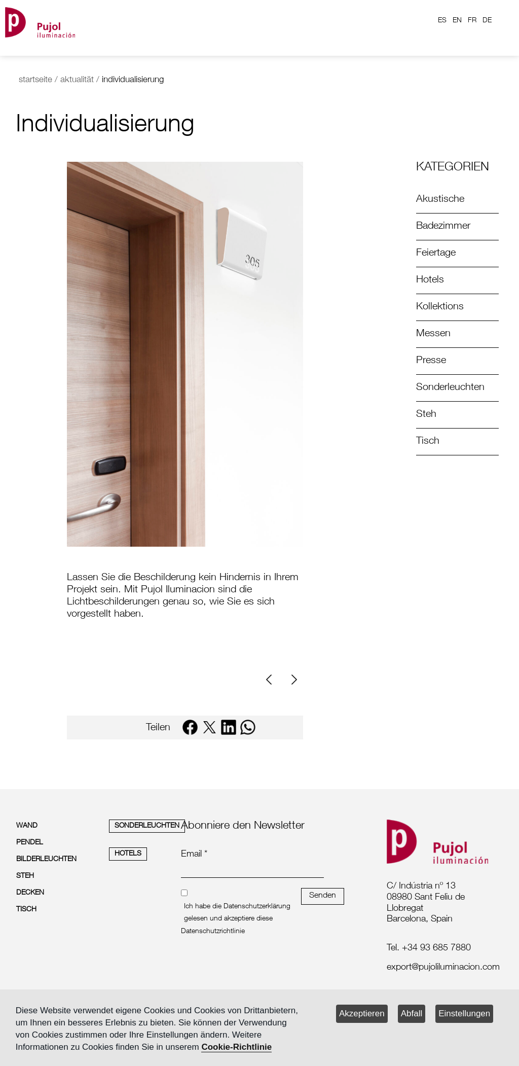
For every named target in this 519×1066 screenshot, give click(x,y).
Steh (426, 415)
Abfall (412, 1013)
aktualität (77, 80)
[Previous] (273, 679)
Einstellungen (464, 1013)
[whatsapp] (247, 727)
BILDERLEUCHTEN (46, 859)
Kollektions (440, 307)
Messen (433, 334)
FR (472, 20)
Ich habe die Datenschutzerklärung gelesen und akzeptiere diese (237, 912)
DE (487, 20)
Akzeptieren (362, 1013)
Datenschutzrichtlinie (213, 931)
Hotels (430, 280)
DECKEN (30, 893)
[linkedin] (228, 727)
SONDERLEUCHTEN (147, 826)
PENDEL (29, 842)
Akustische (440, 200)
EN (457, 20)
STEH (25, 876)
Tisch (427, 442)
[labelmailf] (441, 968)
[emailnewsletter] (252, 871)
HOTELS (128, 854)
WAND (27, 826)
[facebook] (190, 727)
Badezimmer (443, 227)
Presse (431, 361)
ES (442, 20)
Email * (194, 854)
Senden (322, 896)
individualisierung (133, 80)
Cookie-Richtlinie (236, 1047)
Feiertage (436, 253)
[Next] (293, 679)
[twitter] (209, 727)
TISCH (26, 909)
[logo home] (40, 20)
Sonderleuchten (450, 388)
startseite (35, 80)
